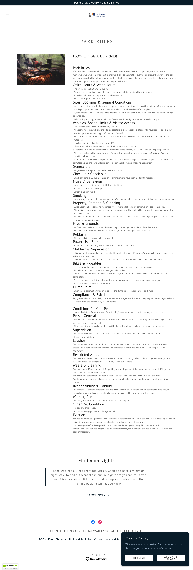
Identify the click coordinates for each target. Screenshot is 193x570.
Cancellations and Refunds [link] (110, 539)
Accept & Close (171, 558)
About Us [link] (61, 539)
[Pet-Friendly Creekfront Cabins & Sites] (96, 3)
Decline (139, 558)
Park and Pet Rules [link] (80, 539)
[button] (9, 14)
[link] (96, 14)
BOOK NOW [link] (46, 539)
